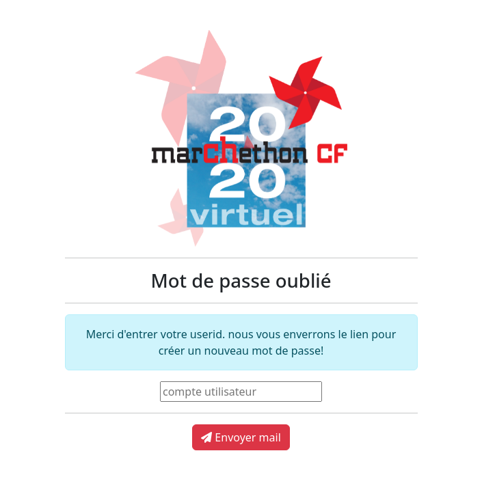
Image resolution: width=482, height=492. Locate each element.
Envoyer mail (241, 437)
